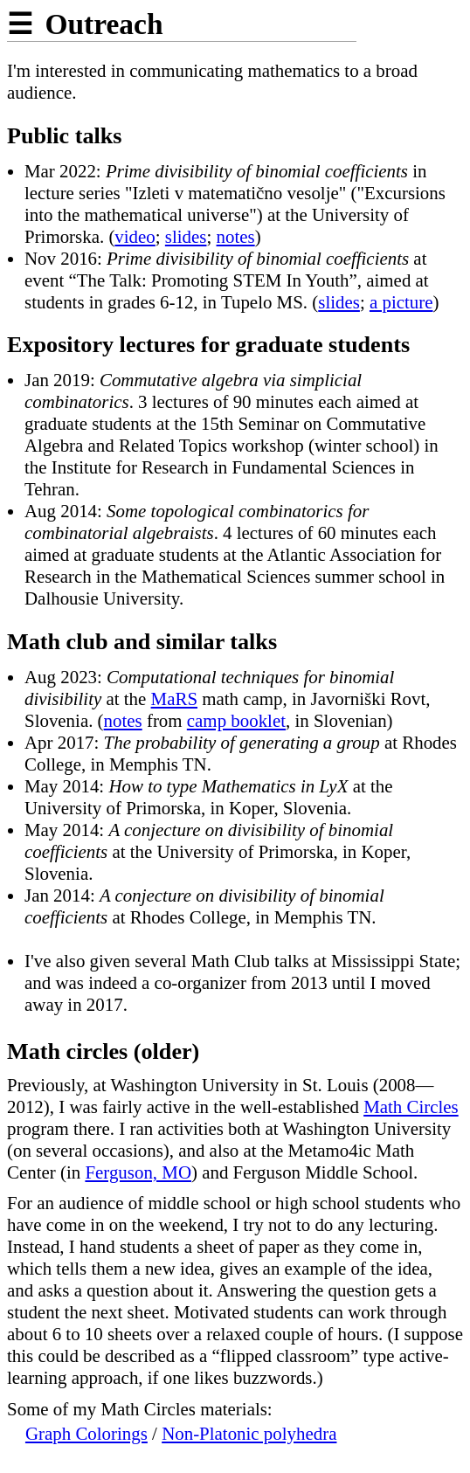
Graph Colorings (86, 1433)
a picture (401, 302)
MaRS (174, 698)
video (134, 236)
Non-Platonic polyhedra (249, 1433)
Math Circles (411, 1106)
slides (186, 236)
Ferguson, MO (138, 1172)
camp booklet (236, 720)
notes (236, 236)
